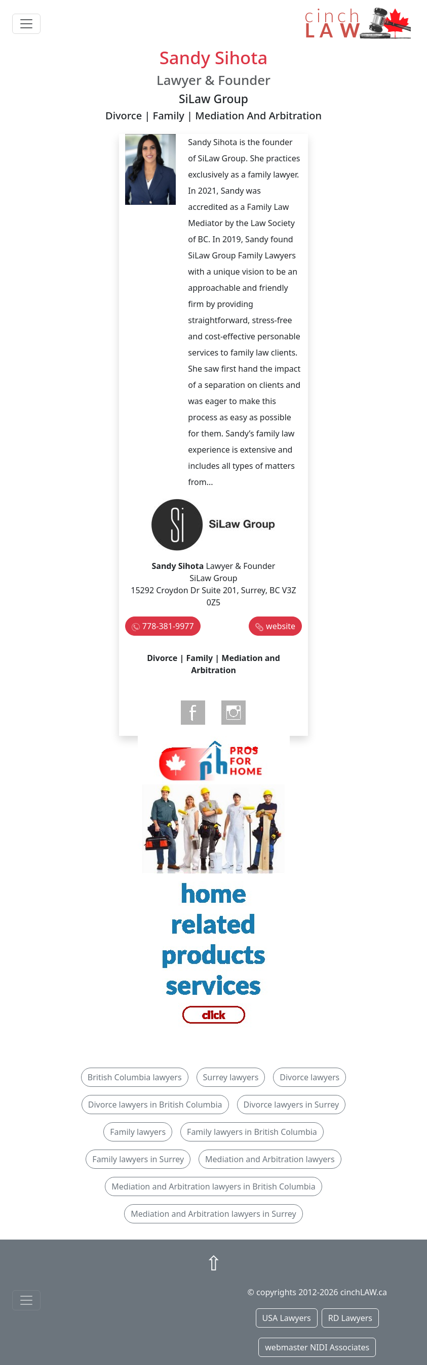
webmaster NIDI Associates (317, 1347)
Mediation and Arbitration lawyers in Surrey (213, 1213)
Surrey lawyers (231, 1077)
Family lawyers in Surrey (138, 1159)
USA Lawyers (286, 1318)
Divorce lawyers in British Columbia (155, 1104)
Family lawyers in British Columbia (252, 1131)
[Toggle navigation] (26, 24)
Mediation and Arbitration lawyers (270, 1159)
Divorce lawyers (309, 1077)
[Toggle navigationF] (26, 1300)
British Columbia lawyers (135, 1077)
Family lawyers (138, 1131)
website (280, 626)
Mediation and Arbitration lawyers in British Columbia (213, 1186)
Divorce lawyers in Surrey (291, 1104)
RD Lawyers (350, 1318)
